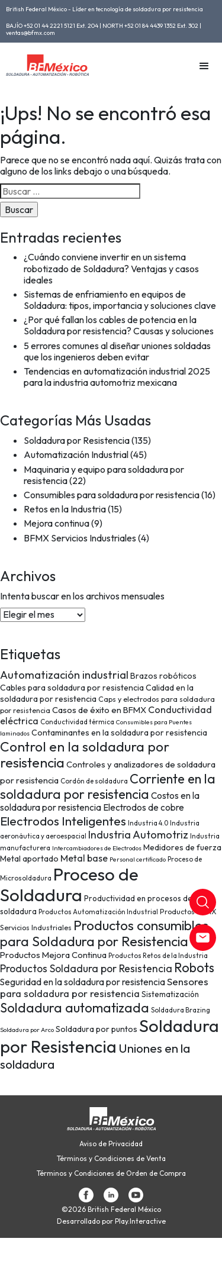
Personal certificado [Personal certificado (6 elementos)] (138, 859)
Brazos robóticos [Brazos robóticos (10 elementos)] (163, 675)
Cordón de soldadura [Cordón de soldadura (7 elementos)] (94, 780)
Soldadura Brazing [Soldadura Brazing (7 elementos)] (180, 1009)
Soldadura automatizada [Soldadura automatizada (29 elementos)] (74, 1007)
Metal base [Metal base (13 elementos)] (84, 858)
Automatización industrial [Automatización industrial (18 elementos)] (64, 675)
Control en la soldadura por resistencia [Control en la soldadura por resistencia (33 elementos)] (84, 754)
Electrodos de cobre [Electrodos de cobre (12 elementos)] (143, 807)
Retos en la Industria (65, 509)
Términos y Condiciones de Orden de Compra (111, 1173)
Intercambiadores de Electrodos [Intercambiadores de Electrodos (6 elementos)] (96, 848)
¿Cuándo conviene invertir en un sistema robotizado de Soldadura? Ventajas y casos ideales (111, 268)
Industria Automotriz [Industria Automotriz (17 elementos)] (138, 834)
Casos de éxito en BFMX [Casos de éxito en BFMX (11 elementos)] (99, 709)
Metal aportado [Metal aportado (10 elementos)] (29, 858)
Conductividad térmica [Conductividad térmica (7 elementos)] (77, 721)
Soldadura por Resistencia (77, 440)
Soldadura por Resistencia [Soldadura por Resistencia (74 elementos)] (109, 1036)
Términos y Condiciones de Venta (111, 1158)
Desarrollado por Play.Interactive (111, 1221)
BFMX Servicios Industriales (80, 538)
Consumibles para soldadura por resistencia (112, 495)
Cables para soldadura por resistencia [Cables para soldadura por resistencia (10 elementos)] (72, 687)
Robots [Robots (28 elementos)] (194, 967)
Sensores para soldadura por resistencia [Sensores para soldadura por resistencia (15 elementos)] (104, 987)
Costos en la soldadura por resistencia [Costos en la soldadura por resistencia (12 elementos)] (100, 801)
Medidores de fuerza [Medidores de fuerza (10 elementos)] (182, 847)
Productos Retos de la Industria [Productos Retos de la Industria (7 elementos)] (158, 955)
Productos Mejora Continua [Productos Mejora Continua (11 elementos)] (53, 954)
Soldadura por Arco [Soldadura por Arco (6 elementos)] (27, 1029)
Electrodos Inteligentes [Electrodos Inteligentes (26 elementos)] (63, 820)
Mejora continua (56, 523)
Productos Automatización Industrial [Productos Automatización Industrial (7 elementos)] (98, 911)
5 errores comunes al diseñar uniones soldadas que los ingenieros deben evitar (117, 351)
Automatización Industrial (76, 454)
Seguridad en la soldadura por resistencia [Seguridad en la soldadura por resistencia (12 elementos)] (82, 982)
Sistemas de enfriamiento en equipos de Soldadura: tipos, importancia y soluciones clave (120, 299)
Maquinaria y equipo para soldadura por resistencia (104, 474)
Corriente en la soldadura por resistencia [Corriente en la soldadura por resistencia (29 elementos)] (107, 786)
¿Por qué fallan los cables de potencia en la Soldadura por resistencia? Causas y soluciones (119, 325)
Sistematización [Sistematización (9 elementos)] (170, 994)
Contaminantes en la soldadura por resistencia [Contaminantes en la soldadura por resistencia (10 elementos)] (119, 732)
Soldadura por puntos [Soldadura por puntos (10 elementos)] (96, 1029)
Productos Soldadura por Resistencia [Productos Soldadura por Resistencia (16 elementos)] (86, 968)
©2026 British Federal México (111, 1209)
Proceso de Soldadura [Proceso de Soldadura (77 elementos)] (69, 884)
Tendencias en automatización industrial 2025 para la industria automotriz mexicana (117, 376)
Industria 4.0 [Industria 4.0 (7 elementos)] (148, 822)
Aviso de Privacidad (111, 1144)
